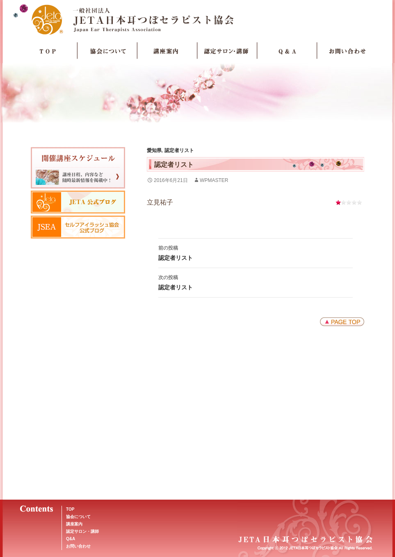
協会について (107, 51)
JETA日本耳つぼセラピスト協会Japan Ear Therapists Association (197, 19)
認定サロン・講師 (227, 51)
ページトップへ (342, 321)
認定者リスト (179, 150)
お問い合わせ (347, 51)
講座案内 (167, 51)
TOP (48, 51)
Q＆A (287, 51)
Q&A (70, 539)
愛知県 (154, 150)
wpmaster (214, 180)
